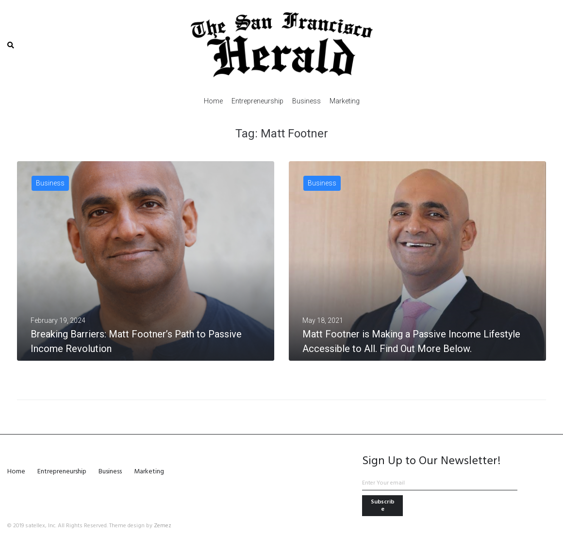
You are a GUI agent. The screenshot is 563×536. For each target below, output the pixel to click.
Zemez (162, 526)
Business (50, 183)
